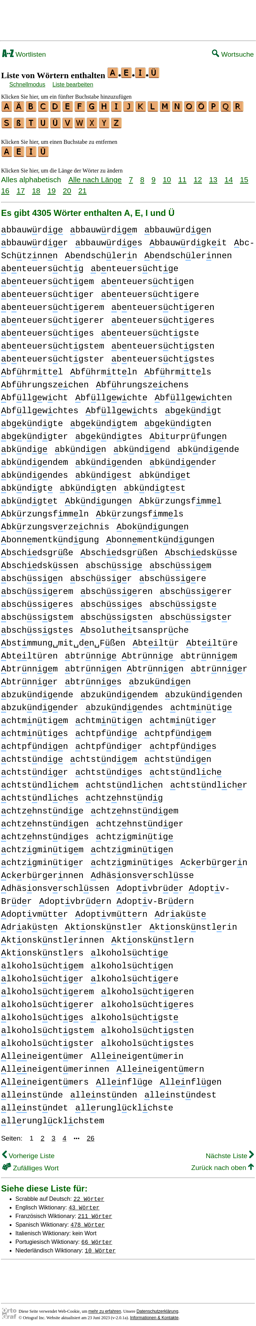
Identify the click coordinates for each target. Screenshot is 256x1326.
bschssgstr (196, 614)
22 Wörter (88, 1195)
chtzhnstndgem (134, 808)
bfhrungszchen (45, 382)
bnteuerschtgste (150, 330)
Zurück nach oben (222, 1164)
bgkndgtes (108, 433)
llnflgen (191, 1079)
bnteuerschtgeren (162, 304)
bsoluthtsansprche (135, 627)
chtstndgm (103, 756)
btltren (29, 653)
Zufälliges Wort (30, 1165)
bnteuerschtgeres (162, 317)
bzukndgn (160, 679)
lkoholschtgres (147, 1002)
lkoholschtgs (42, 1014)
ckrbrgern (213, 859)
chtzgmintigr (42, 859)
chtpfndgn (34, 743)
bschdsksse (201, 550)
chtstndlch (186, 769)
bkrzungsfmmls (140, 511)
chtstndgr (34, 769)
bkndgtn (88, 485)
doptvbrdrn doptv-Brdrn (116, 898)
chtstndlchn (124, 782)
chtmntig (201, 705)
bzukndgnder (39, 705)
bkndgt (165, 472)
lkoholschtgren (147, 989)
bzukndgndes (124, 705)
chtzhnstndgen (45, 821)
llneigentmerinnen (55, 1066)
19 (51, 187)
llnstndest (180, 1092)
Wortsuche (233, 54)
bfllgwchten (193, 395)
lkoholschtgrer (47, 1002)
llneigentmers (45, 1079)
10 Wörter (100, 1247)
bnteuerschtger (47, 291)
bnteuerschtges (47, 330)
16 (5, 187)
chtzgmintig (134, 834)
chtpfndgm (177, 730)
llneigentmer (42, 1053)
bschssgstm (37, 614)
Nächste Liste (230, 1152)
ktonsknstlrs (42, 950)
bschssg (114, 562)
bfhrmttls (177, 369)
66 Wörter (96, 1238)
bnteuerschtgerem (52, 304)
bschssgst (183, 601)
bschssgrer (196, 588)
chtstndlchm (39, 782)
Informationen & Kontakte (154, 1314)
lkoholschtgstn (147, 1027)
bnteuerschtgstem (52, 343)
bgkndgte (32, 420)
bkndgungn (98, 498)
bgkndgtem (103, 420)
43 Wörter (84, 1204)
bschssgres (37, 601)
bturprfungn (188, 433)
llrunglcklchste (124, 1105)
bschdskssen (39, 562)
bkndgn (80, 446)
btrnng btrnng (119, 653)
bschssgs (112, 601)
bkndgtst (155, 485)
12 (198, 176)
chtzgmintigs (132, 859)
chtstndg (32, 756)
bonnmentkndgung (50, 537)
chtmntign (108, 717)
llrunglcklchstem (52, 1118)
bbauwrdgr (34, 240)
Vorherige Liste (28, 1152)
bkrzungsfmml (180, 498)
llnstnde (32, 1092)
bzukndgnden (203, 692)
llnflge (124, 1079)
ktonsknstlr (103, 924)
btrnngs (93, 679)
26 (90, 1135)
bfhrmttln (103, 369)
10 (167, 176)
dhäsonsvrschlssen (55, 885)
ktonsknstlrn (152, 937)
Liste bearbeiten (73, 84)
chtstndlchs (39, 795)
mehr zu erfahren (104, 1308)
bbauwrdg (32, 227)
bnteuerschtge (134, 266)
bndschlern (101, 253)
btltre (212, 640)
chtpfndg (106, 730)
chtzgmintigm (42, 847)
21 (82, 187)
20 (67, 187)
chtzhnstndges (45, 834)
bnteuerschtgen (147, 278)
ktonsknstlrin (193, 924)
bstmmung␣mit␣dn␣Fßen (63, 640)
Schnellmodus (27, 84)
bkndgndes (34, 472)
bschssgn (32, 575)
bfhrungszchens (142, 382)
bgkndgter (34, 433)
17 (20, 187)
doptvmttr (34, 911)
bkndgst (103, 472)
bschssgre (172, 575)
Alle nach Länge (95, 176)
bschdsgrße (37, 550)
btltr (155, 640)
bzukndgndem (119, 692)
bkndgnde (208, 446)
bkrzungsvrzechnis (55, 524)
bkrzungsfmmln (45, 511)
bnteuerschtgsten (162, 343)
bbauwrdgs (108, 240)
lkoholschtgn (132, 963)
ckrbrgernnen (42, 872)
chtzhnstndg (124, 795)
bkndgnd (141, 446)
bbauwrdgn (177, 227)
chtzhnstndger (140, 821)
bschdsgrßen (119, 550)
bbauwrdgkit (188, 240)
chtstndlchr (208, 782)
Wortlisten (24, 54)
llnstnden (103, 1092)
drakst (180, 911)
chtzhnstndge (42, 808)
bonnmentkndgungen (160, 537)
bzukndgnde (37, 692)
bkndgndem (34, 459)
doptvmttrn (111, 911)
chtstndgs (108, 769)
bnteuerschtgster (52, 356)
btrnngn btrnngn (124, 666)
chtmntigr (183, 717)
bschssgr (101, 575)
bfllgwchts (122, 408)
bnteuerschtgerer (52, 317)
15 (244, 176)
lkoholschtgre (134, 976)
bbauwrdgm (103, 227)
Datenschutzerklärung (157, 1308)
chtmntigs (34, 730)
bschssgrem (37, 588)
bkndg (24, 446)
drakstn (29, 924)
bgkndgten (177, 420)
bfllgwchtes (39, 408)
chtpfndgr (108, 743)
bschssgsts (37, 627)
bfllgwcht (34, 395)
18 (36, 187)
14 (228, 176)
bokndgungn (152, 524)
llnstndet (34, 1105)
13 (213, 176)
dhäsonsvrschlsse (142, 872)
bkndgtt (29, 498)
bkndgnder (183, 459)
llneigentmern (160, 1066)
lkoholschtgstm (47, 1027)
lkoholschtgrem (47, 989)
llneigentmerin (137, 1053)
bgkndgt (193, 408)
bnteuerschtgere (150, 291)
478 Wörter (88, 1221)
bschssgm (181, 562)
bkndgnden (108, 459)
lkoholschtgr (42, 976)
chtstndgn (177, 756)
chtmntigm (34, 717)
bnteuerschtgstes (162, 356)
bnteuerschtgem (47, 278)
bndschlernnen (188, 253)
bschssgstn (117, 614)
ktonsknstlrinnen (52, 937)
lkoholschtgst (134, 1014)
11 (182, 176)
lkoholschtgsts (147, 1040)
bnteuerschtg (42, 266)
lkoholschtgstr (47, 1040)
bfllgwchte (111, 395)
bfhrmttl (32, 369)
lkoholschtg (129, 950)
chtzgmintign (132, 847)
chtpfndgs (183, 743)
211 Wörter (95, 1213)
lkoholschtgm (42, 963)
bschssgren (117, 588)
